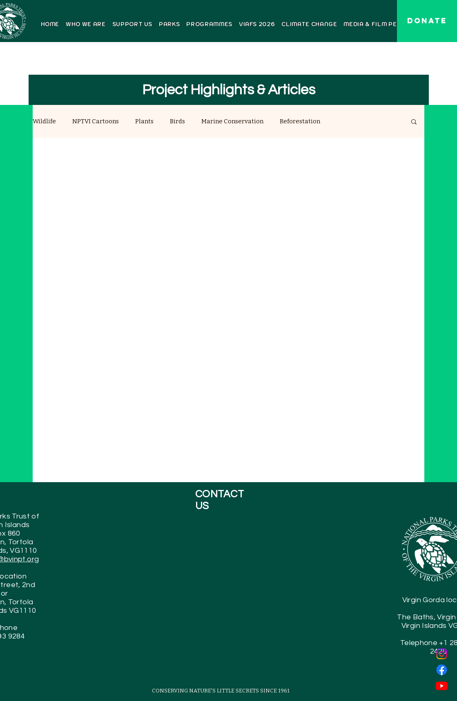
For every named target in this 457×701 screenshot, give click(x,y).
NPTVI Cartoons (95, 121)
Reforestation (300, 121)
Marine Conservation (232, 121)
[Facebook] (442, 670)
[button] (414, 122)
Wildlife (44, 121)
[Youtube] (442, 686)
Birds (177, 121)
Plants (144, 121)
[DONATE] (427, 21)
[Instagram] (442, 654)
